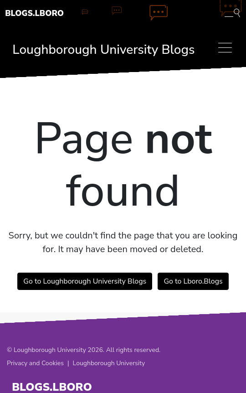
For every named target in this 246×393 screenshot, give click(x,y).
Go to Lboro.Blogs (193, 281)
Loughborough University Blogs (103, 49)
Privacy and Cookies (35, 363)
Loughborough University (109, 363)
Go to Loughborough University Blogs (84, 281)
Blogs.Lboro (34, 13)
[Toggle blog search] (232, 12)
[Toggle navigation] (225, 47)
